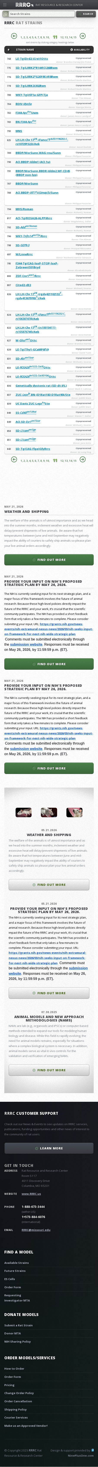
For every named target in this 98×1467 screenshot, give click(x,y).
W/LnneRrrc (24, 254)
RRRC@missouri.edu (36, 1230)
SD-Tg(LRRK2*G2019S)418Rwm (37, 77)
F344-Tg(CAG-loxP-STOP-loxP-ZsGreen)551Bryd (37, 265)
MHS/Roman (24, 209)
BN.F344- (26, 122)
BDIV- (24, 104)
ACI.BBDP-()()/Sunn (37, 193)
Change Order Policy (19, 1393)
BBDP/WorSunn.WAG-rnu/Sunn (38, 153)
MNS (19, 131)
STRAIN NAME (24, 49)
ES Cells (9, 1279)
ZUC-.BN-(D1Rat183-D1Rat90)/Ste (43, 395)
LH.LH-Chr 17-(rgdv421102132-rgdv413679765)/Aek (39, 296)
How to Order (14, 1368)
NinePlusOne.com (81, 1455)
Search (88, 13)
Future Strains (15, 1271)
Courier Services (16, 1417)
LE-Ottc (33, 367)
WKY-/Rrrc (31, 236)
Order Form (12, 1287)
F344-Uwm (27, 113)
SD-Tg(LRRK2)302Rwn (31, 86)
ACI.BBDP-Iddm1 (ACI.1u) (33, 162)
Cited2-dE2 (23, 285)
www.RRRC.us (31, 1194)
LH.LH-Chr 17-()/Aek (36, 330)
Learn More (51, 1148)
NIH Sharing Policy (17, 1341)
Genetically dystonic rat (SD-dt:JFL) (41, 386)
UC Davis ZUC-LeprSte (33, 403)
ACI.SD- (28, 422)
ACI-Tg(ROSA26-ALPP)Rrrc (34, 218)
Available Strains (16, 1263)
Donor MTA (12, 1333)
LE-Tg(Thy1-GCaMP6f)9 (32, 349)
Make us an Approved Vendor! (26, 1426)
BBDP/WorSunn (27, 183)
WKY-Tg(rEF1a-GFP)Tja (32, 95)
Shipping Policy (15, 1409)
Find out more (51, 559)
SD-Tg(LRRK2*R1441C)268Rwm (37, 68)
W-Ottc (26, 340)
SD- (26, 227)
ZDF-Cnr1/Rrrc (28, 276)
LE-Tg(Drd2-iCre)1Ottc (32, 59)
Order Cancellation (18, 1401)
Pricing (9, 1385)
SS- (26, 413)
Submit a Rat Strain (18, 1325)
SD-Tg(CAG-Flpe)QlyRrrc (33, 449)
